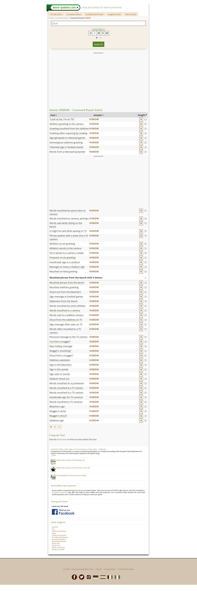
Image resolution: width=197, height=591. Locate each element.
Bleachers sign (57, 406)
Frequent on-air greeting (63, 257)
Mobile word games (59, 531)
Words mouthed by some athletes (68, 305)
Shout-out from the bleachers (65, 291)
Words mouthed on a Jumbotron (67, 383)
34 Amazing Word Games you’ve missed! (71, 475)
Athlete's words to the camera (65, 248)
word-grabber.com (85, 569)
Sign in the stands (59, 369)
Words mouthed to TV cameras (66, 401)
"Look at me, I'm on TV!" (62, 119)
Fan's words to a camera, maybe (67, 252)
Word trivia (56, 545)
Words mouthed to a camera (65, 310)
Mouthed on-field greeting (63, 271)
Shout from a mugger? (61, 355)
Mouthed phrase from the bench (67, 282)
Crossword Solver (74, 14)
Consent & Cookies (126, 569)
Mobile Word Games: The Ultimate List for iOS (73, 468)
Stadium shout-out (59, 378)
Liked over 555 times (60, 506)
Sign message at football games (66, 296)
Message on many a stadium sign (67, 266)
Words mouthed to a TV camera (66, 392)
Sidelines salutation (60, 360)
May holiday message (61, 346)
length (141, 115)
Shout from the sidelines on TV (66, 319)
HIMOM (94, 119)
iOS (53, 529)
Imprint (99, 569)
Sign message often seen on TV (66, 324)
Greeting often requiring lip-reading (68, 133)
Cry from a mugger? (60, 341)
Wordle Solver (56, 14)
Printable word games (60, 537)
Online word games (59, 535)
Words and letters (58, 547)
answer (98, 115)
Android (55, 527)
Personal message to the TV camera (68, 336)
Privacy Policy (110, 569)
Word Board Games (59, 541)
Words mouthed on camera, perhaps (69, 218)
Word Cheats (131, 14)
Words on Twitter (58, 549)
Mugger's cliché (58, 411)
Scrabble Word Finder (94, 14)
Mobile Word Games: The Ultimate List (70, 460)
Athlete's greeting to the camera (67, 123)
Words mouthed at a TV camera (66, 387)
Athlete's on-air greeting (62, 243)
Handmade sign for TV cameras (66, 397)
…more (53, 455)
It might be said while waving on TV (68, 230)
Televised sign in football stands (66, 147)
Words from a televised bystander (67, 151)
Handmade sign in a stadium (65, 262)
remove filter (98, 30)
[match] (145, 119)
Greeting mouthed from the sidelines (69, 128)
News (54, 533)
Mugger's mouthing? (60, 350)
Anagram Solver (114, 14)
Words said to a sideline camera (66, 315)
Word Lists (56, 543)
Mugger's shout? (58, 415)
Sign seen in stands (60, 373)
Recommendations (59, 539)
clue (52, 115)
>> (59, 426)
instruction (62, 439)
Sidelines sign (57, 420)
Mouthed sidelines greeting (64, 287)
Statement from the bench (64, 301)
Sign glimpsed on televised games (67, 137)
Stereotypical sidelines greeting (66, 142)
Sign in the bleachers (61, 364)
